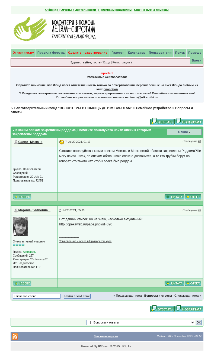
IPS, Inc (127, 346)
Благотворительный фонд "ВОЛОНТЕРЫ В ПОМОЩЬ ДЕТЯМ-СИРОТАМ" (73, 108)
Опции (183, 132)
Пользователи (160, 52)
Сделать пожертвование (87, 52)
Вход (106, 62)
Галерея (117, 52)
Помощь (194, 52)
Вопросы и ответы (158, 295)
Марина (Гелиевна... (34, 210)
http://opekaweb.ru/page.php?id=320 (85, 224)
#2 (199, 210)
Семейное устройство (153, 108)
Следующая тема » (187, 295)
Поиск (180, 52)
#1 (199, 141)
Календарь (136, 52)
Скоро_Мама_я (30, 142)
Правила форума (51, 52)
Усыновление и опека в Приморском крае (85, 241)
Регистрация (121, 62)
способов (111, 89)
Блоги (196, 60)
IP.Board (103, 346)
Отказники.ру (23, 52)
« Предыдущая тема (127, 295)
